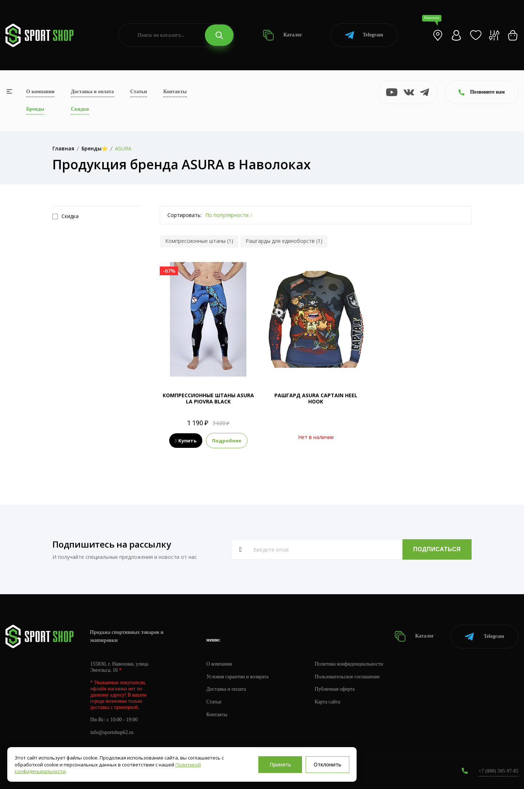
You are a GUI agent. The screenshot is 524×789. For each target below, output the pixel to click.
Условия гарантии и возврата (237, 676)
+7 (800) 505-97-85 (498, 770)
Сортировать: (184, 215)
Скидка (65, 216)
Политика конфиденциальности (349, 663)
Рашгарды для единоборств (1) (284, 240)
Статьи (138, 91)
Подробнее (226, 440)
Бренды (35, 109)
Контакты (175, 91)
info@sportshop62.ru (112, 732)
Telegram (364, 35)
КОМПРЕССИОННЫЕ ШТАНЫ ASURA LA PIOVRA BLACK (208, 398)
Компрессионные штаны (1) (199, 240)
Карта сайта (328, 702)
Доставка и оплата (92, 91)
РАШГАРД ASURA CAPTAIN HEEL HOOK (315, 398)
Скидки (80, 109)
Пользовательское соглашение (348, 676)
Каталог (282, 35)
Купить (185, 440)
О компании (40, 91)
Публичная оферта (335, 689)
